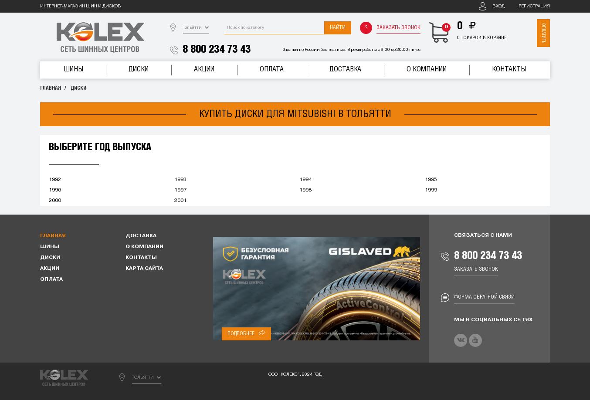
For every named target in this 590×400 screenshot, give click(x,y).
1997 (180, 190)
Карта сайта (144, 268)
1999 (431, 190)
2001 (180, 200)
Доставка (345, 69)
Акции (204, 69)
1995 (431, 180)
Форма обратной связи (484, 297)
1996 (55, 190)
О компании (427, 69)
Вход (498, 6)
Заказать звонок (398, 27)
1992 (55, 180)
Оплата (272, 69)
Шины (73, 69)
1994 (305, 180)
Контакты (509, 69)
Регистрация (534, 6)
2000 (55, 200)
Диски (139, 69)
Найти (338, 27)
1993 (180, 180)
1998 (305, 190)
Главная (50, 88)
